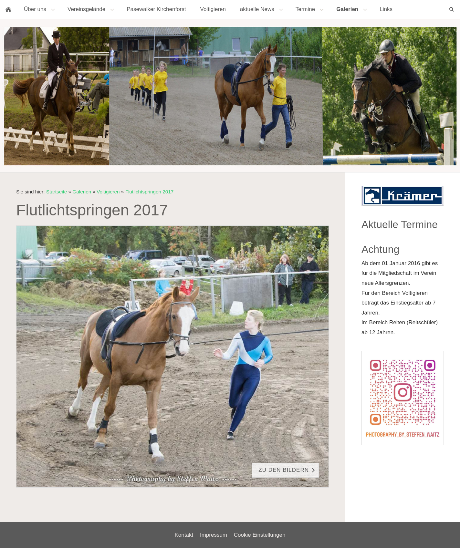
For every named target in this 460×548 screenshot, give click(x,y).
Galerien (81, 191)
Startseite (56, 191)
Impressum (213, 535)
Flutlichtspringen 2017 (149, 191)
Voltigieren (108, 191)
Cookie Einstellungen (260, 535)
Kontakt (184, 535)
